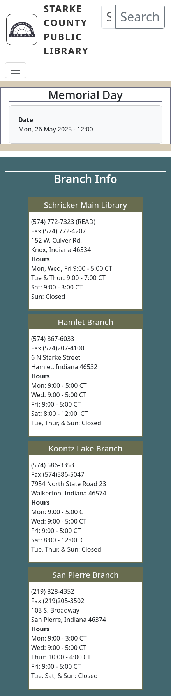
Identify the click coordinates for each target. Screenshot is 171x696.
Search (140, 16)
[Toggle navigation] (15, 70)
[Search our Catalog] (108, 17)
